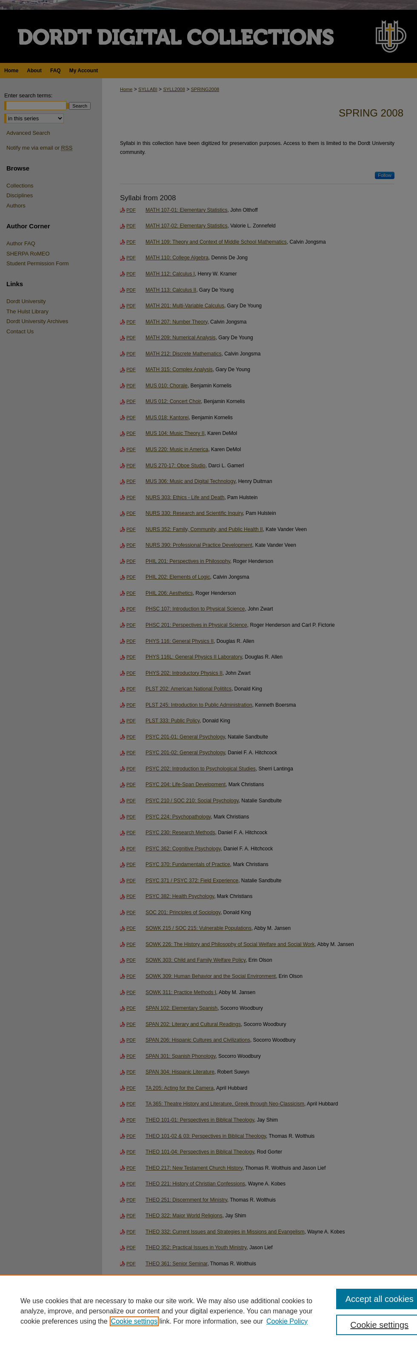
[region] (208, 1311)
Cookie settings (134, 1321)
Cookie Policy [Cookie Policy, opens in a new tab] (287, 1321)
